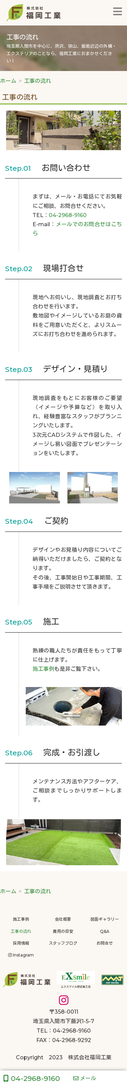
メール (84, 1078)
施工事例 (43, 669)
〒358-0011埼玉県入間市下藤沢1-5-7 (63, 1011)
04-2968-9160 (68, 215)
